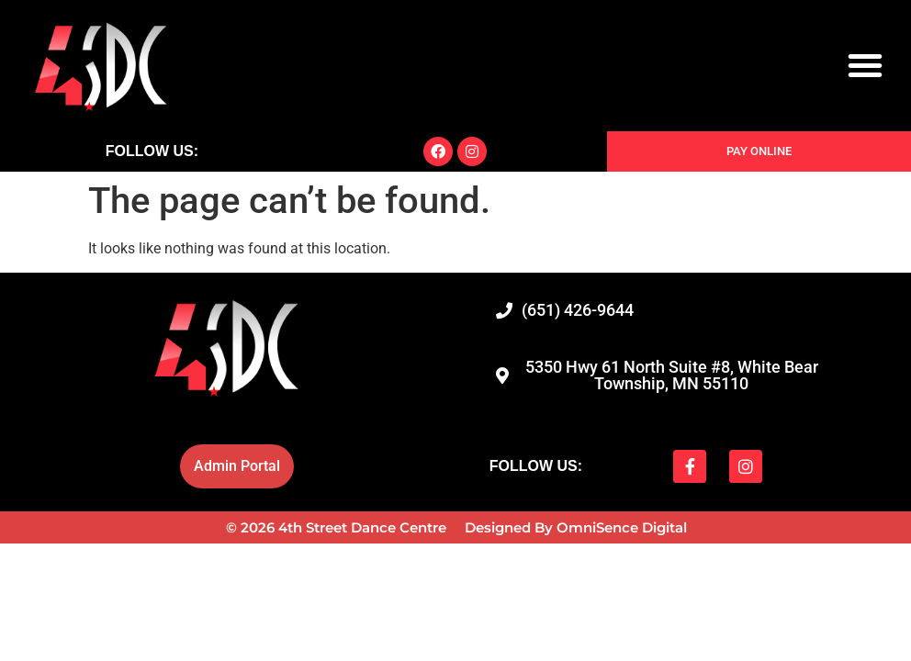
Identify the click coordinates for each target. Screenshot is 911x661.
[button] (865, 65)
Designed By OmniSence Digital (576, 527)
